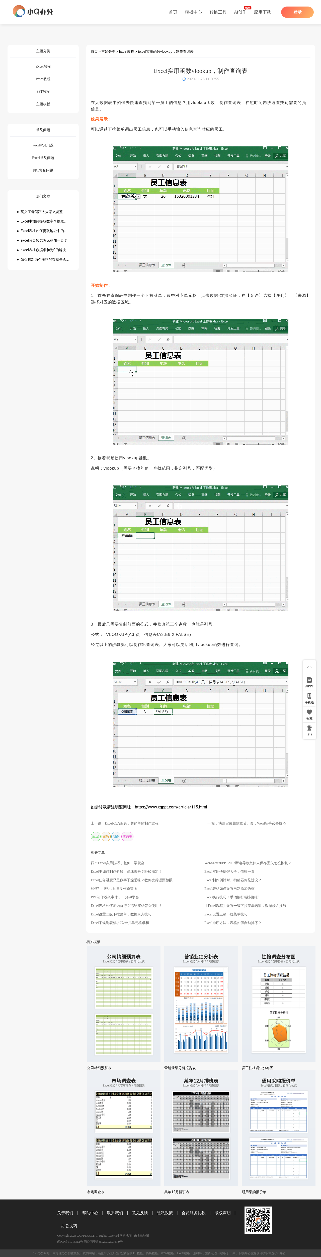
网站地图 (126, 1235)
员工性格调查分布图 (257, 1068)
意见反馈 (140, 1213)
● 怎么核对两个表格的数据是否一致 (43, 259)
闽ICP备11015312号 (70, 1241)
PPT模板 (137, 1253)
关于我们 (65, 1213)
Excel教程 (126, 51)
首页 (173, 12)
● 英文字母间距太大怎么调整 (40, 212)
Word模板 (167, 1253)
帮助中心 (90, 1213)
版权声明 (223, 1213)
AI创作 (240, 12)
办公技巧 (69, 1226)
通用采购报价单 (254, 1192)
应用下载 (262, 12)
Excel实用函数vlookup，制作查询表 (166, 51)
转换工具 (217, 12)
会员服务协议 (194, 1213)
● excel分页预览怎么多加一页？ (42, 240)
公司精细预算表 (99, 1068)
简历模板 (152, 1253)
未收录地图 (141, 1235)
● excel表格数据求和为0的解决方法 (43, 250)
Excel (95, 836)
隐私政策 (165, 1213)
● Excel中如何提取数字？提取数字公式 (43, 221)
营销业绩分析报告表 (180, 1068)
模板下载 (80, 1253)
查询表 (127, 836)
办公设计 (214, 1253)
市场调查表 (96, 1192)
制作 (116, 836)
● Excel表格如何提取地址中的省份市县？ (43, 231)
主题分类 (108, 51)
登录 (297, 12)
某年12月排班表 (176, 1192)
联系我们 (115, 1213)
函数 (106, 836)
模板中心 (193, 12)
